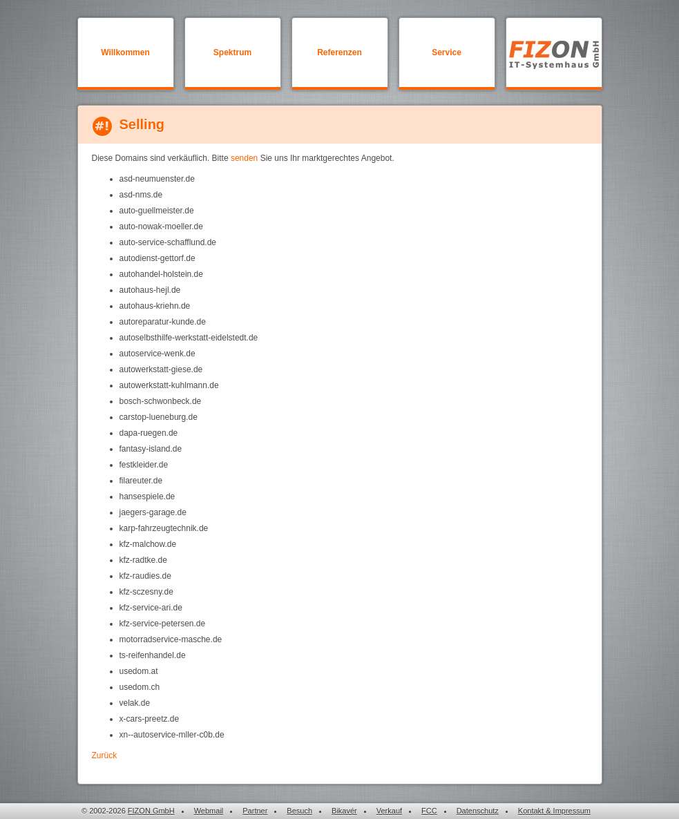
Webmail (209, 811)
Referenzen (339, 52)
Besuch (299, 811)
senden (244, 158)
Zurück (104, 755)
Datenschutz (478, 811)
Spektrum (232, 52)
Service (446, 52)
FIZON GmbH (151, 811)
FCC (429, 811)
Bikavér (344, 811)
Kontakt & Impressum (554, 811)
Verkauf (389, 811)
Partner (254, 811)
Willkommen (125, 52)
